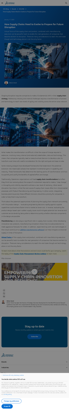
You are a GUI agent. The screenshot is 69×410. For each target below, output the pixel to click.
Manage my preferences (11, 401)
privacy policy (8, 394)
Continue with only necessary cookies (13, 375)
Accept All (7, 406)
